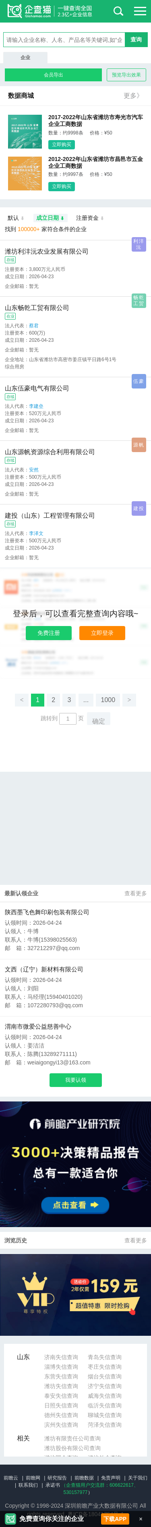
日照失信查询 (61, 1405)
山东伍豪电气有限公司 (37, 388)
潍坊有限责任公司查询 (72, 1438)
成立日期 (50, 218)
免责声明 (110, 1478)
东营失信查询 (61, 1376)
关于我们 (137, 1478)
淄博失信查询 (61, 1367)
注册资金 (90, 218)
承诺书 (53, 1485)
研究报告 (57, 1478)
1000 (108, 699)
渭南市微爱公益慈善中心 (38, 1026)
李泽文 (36, 533)
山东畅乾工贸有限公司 (37, 307)
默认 (16, 218)
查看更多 (135, 893)
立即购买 (61, 144)
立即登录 (102, 633)
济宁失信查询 (105, 1386)
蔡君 (34, 326)
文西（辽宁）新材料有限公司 (44, 969)
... (86, 699)
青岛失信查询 (105, 1357)
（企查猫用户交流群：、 (100, 1485)
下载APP (114, 1519)
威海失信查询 (105, 1396)
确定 (98, 721)
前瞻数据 (84, 1478)
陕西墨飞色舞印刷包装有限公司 (47, 912)
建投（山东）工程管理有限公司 (50, 515)
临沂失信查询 (105, 1405)
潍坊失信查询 (61, 1386)
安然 (34, 470)
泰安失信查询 (61, 1396)
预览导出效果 (126, 75)
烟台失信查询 (105, 1376)
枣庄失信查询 (105, 1367)
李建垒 (36, 406)
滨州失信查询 (61, 1425)
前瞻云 (11, 1478)
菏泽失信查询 (105, 1425)
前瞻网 (33, 1478)
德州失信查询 (61, 1415)
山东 (23, 1356)
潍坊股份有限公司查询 (72, 1448)
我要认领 (75, 1080)
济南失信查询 (61, 1357)
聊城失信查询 (105, 1415)
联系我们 (28, 1485)
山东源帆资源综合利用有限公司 (50, 451)
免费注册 (48, 633)
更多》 (133, 95)
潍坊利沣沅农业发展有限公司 (47, 251)
